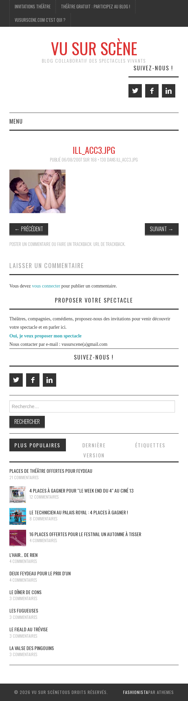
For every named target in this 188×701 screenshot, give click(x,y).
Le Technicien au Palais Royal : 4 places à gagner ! (78, 512)
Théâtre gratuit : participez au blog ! (95, 6)
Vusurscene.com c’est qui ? (40, 20)
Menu (16, 121)
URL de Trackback (108, 244)
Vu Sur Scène (94, 48)
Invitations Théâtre (33, 6)
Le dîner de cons (25, 591)
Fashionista (135, 692)
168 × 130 (98, 159)
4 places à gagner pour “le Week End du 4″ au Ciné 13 (81, 490)
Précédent (28, 229)
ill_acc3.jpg (127, 159)
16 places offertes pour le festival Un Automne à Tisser (85, 533)
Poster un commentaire (30, 244)
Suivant (162, 229)
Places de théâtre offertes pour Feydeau (50, 470)
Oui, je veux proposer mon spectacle (45, 335)
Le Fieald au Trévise (28, 629)
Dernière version (94, 450)
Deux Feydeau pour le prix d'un (40, 573)
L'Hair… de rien (23, 554)
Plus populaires (37, 445)
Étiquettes (150, 445)
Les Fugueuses (23, 610)
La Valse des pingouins (31, 647)
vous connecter (46, 286)
